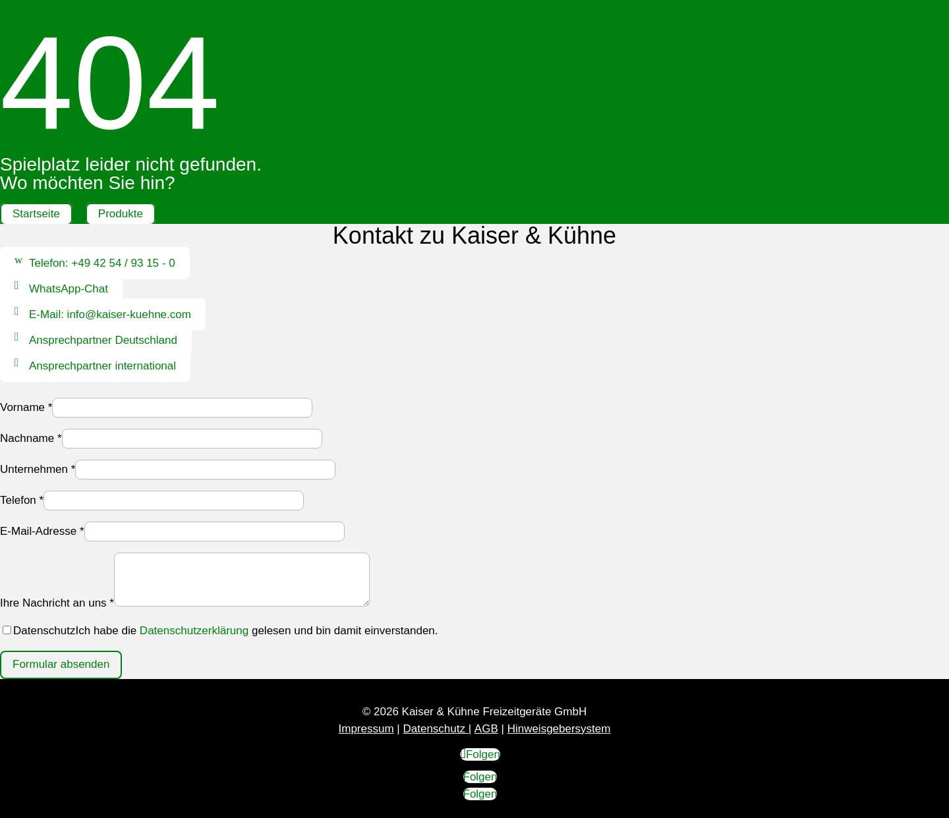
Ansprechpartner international (102, 366)
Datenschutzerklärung (194, 630)
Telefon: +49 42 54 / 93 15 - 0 (102, 263)
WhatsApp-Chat (68, 289)
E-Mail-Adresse (42, 531)
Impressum (366, 729)
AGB (486, 729)
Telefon (21, 500)
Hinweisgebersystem (559, 729)
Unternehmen (37, 469)
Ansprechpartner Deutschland (103, 340)
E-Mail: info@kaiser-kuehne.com (110, 314)
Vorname (26, 407)
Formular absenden (61, 664)
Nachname (31, 438)
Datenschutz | (437, 729)
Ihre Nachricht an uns (57, 603)
